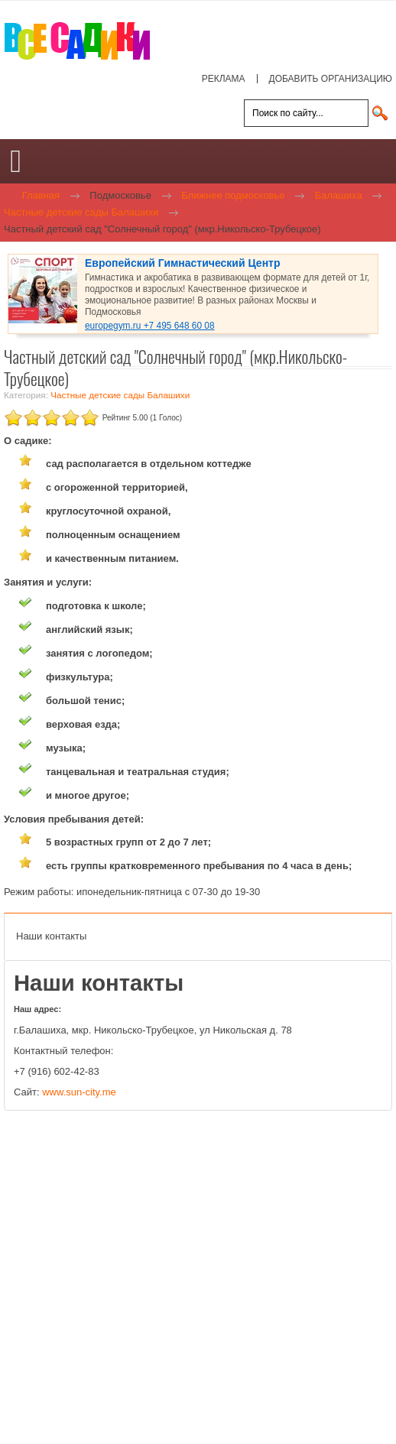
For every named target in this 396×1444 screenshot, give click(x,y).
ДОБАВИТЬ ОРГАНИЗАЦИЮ (330, 78)
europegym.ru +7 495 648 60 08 (150, 325)
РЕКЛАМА (223, 78)
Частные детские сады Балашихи (120, 395)
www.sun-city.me (79, 1092)
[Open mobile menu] (16, 161)
